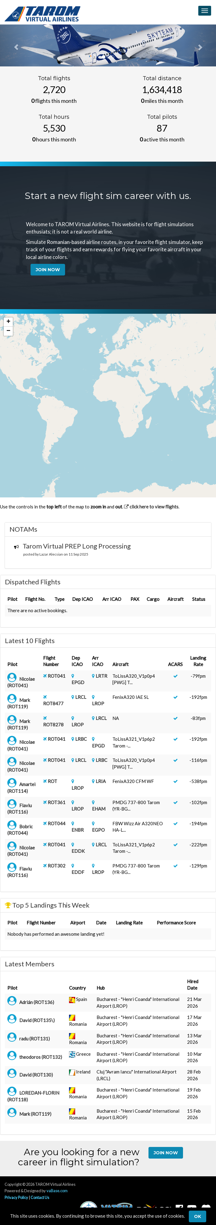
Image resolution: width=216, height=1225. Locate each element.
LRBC (81, 739)
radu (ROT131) (34, 1038)
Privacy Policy (16, 1197)
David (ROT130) (36, 1074)
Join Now (48, 269)
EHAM (98, 808)
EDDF (77, 872)
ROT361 (56, 802)
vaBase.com (57, 1190)
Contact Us (40, 1197)
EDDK (78, 851)
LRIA (101, 781)
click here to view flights (151, 506)
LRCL (80, 697)
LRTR (101, 676)
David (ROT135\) (37, 1020)
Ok (197, 1216)
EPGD (77, 682)
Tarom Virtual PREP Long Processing (77, 546)
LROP (98, 703)
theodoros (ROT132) (40, 1057)
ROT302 (56, 865)
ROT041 (56, 676)
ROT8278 (53, 724)
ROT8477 (53, 703)
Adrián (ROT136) (36, 1002)
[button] (8, 322)
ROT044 (56, 823)
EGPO (98, 830)
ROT (52, 781)
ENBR (77, 830)
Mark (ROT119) (35, 1114)
